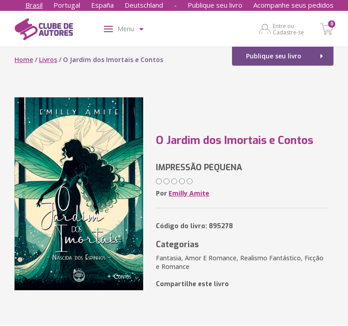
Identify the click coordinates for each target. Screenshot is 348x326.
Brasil (34, 5)
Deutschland (144, 5)
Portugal (66, 5)
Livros (48, 59)
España (102, 5)
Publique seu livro (215, 5)
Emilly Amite (189, 193)
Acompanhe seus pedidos (293, 5)
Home (23, 59)
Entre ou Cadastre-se (288, 29)
